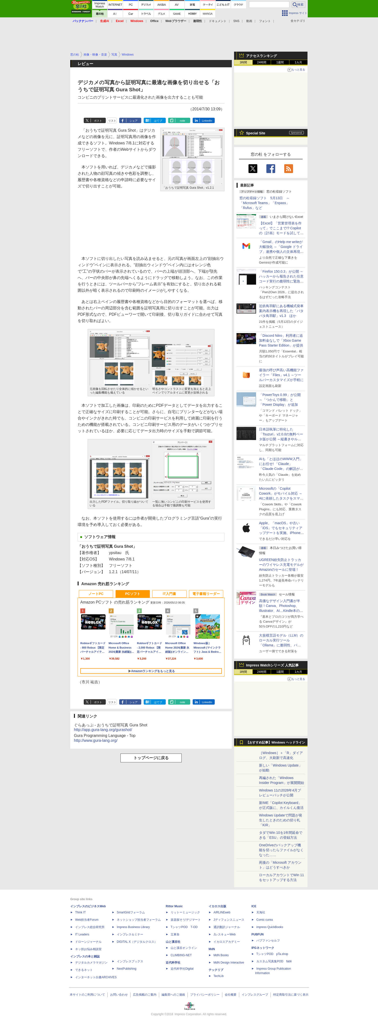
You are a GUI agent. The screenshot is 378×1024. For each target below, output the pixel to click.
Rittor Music (174, 906)
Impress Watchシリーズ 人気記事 (272, 665)
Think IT (80, 912)
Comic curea (264, 919)
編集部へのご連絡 (173, 994)
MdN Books (221, 955)
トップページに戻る (151, 758)
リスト (112, 120)
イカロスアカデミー (226, 941)
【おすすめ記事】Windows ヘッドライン (275, 742)
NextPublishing (126, 968)
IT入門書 (169, 594)
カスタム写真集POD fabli (274, 961)
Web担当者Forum (86, 919)
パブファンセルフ (268, 940)
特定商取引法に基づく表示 (290, 994)
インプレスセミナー (130, 934)
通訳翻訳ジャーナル (226, 927)
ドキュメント (217, 21)
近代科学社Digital (182, 968)
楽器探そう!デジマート (186, 919)
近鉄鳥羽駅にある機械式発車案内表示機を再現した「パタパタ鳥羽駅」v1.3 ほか (281, 311)
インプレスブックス (130, 961)
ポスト (98, 120)
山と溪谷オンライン (184, 948)
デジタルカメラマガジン (91, 962)
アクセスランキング (261, 56)
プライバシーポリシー (205, 994)
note (182, 120)
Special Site (255, 133)
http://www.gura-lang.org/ (96, 740)
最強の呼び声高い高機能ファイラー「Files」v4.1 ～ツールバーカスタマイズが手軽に (281, 375)
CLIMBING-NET (181, 955)
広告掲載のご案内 (144, 994)
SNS (236, 21)
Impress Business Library (133, 927)
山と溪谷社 (173, 941)
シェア (134, 120)
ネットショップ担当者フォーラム (139, 919)
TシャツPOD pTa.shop (272, 954)
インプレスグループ (255, 994)
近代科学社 (173, 962)
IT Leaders (82, 934)
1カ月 (298, 62)
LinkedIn (207, 120)
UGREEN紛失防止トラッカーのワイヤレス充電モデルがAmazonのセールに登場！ (281, 564)
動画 (249, 21)
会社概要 (230, 994)
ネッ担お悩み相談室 (88, 949)
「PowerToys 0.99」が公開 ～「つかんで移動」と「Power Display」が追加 (280, 400)
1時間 (243, 62)
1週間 (280, 62)
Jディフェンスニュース (228, 919)
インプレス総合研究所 (90, 927)
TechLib (218, 976)
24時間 (261, 62)
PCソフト (132, 594)
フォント (265, 21)
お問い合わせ (119, 994)
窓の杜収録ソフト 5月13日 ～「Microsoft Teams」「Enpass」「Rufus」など (264, 203)
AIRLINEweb (221, 912)
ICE (253, 906)
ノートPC (95, 594)
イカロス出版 (217, 906)
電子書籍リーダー (206, 594)
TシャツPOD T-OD (184, 927)
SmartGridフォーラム (131, 912)
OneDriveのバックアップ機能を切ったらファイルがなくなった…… (281, 850)
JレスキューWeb (224, 934)
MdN (212, 949)
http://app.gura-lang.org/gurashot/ (103, 730)
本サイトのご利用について (87, 994)
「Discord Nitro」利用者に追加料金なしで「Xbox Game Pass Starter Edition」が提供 (281, 340)
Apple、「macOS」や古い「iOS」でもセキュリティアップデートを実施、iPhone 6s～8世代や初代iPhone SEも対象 (280, 533)
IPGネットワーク (262, 948)
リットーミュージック (185, 912)
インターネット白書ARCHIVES (96, 977)
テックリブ (216, 970)
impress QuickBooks (269, 927)
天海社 (260, 912)
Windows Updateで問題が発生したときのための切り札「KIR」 (280, 820)
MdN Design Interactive (228, 962)
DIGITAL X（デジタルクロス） (137, 941)
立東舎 (175, 934)
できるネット (84, 970)
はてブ (158, 120)
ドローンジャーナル (88, 941)
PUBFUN (257, 934)
